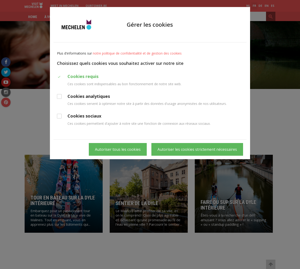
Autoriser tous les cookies (118, 149)
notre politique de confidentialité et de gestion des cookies (137, 53)
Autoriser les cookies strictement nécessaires (197, 149)
